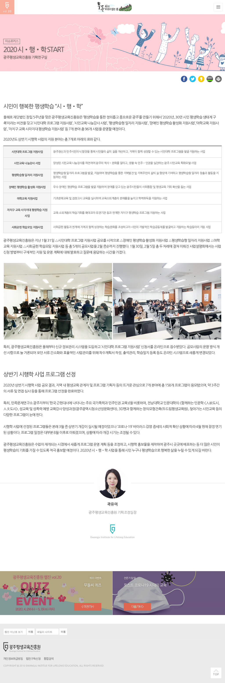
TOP (215, 673)
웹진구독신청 (33, 658)
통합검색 (48, 658)
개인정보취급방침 (13, 658)
